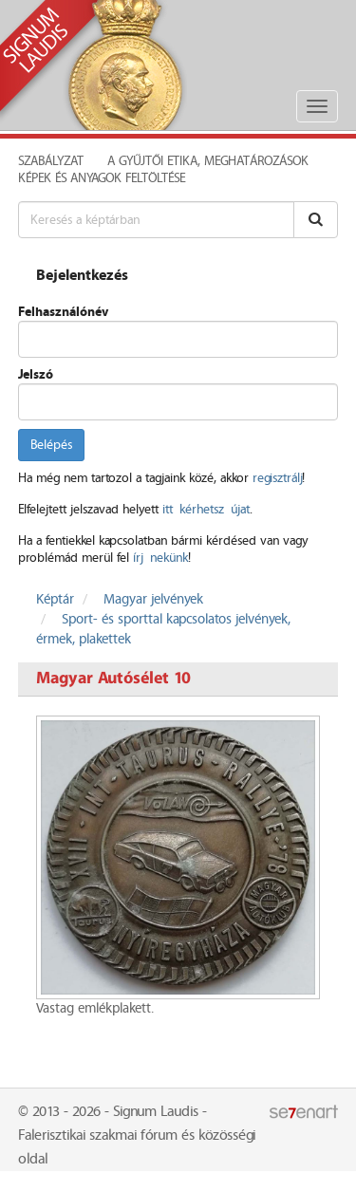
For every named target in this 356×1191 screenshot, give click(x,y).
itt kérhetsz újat (206, 509)
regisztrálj (277, 478)
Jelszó (35, 374)
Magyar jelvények (153, 599)
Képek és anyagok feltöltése (101, 178)
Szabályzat (51, 161)
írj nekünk (160, 558)
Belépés (51, 445)
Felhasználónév (63, 312)
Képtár (55, 599)
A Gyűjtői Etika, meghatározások (208, 161)
